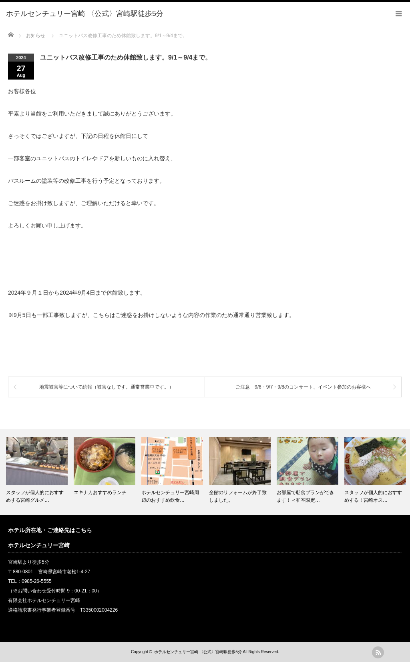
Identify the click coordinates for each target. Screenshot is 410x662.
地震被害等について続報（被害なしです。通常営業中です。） (106, 387)
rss (378, 652)
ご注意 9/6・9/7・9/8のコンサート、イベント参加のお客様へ (303, 387)
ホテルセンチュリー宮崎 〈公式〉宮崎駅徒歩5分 (197, 652)
